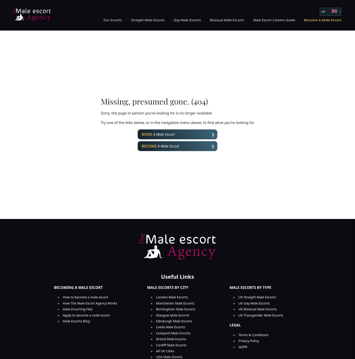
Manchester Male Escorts (175, 303)
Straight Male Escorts (148, 20)
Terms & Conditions (253, 335)
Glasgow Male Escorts (172, 315)
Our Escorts (112, 20)
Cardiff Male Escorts (171, 345)
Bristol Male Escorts (171, 339)
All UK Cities (165, 351)
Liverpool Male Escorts (173, 333)
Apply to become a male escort (86, 315)
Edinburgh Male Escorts (174, 321)
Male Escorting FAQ (77, 309)
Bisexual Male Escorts (227, 20)
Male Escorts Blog (76, 321)
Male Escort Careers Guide (274, 20)
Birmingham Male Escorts (175, 309)
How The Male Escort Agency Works (90, 303)
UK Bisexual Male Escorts (257, 309)
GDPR (242, 347)
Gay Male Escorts (187, 20)
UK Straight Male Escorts (257, 297)
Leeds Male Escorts (170, 327)
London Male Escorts (172, 297)
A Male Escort (158, 134)
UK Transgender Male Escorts (260, 315)
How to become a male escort (85, 297)
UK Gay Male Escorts (254, 303)
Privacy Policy (248, 341)
